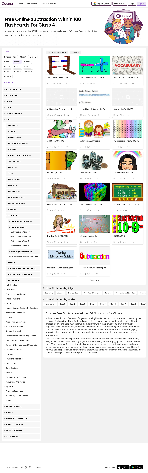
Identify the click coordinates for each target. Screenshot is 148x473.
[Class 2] (72, 304)
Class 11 (28, 71)
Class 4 (17, 62)
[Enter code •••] (119, 4)
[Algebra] (60, 293)
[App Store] (123, 467)
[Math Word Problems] (92, 293)
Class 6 (7, 66)
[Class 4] (75, 52)
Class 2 (33, 57)
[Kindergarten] (50, 304)
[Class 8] (133, 304)
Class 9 (7, 71)
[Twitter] (21, 467)
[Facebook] (26, 467)
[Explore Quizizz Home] (7, 3)
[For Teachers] (32, 4)
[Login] (132, 4)
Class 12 (7, 76)
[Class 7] (123, 304)
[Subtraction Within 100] (57, 52)
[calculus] (108, 293)
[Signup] (141, 4)
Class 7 (17, 66)
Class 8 (27, 66)
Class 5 (27, 62)
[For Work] (19, 4)
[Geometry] (49, 293)
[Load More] (94, 280)
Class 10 (17, 71)
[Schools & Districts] (48, 4)
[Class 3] (82, 304)
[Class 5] (102, 304)
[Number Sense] (73, 293)
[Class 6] (113, 304)
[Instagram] (30, 467)
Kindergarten (10, 57)
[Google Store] (136, 467)
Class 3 (7, 62)
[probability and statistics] (125, 293)
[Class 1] (62, 304)
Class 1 (23, 57)
